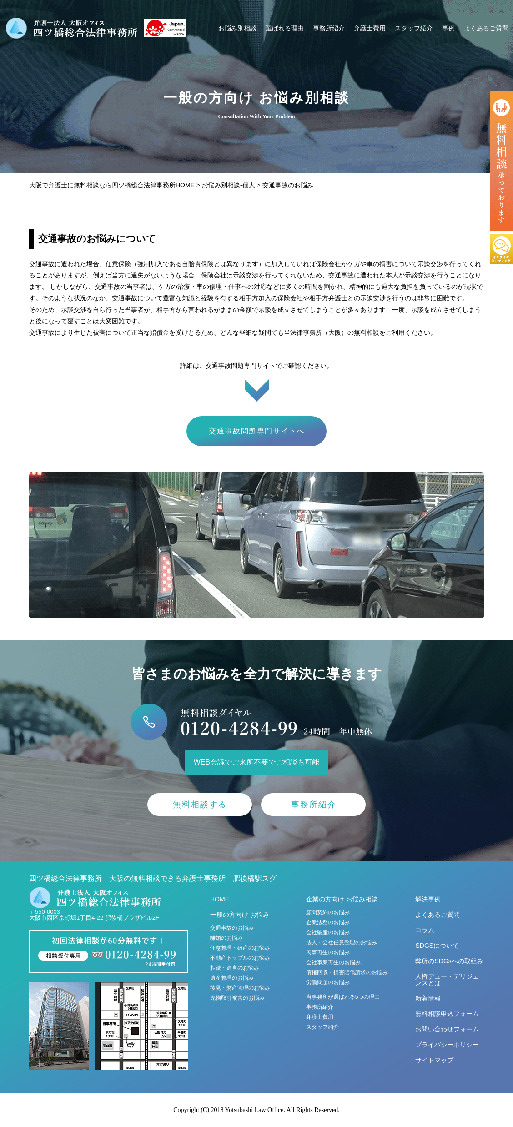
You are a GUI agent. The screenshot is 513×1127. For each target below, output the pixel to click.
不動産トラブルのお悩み (240, 958)
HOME (219, 899)
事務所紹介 (329, 28)
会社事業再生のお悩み (333, 962)
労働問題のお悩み (328, 982)
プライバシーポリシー (447, 1044)
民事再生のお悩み (328, 952)
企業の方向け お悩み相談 (342, 899)
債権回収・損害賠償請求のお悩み (347, 972)
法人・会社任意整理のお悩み (341, 942)
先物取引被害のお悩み (237, 998)
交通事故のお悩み (232, 928)
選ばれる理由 (285, 28)
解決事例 (428, 899)
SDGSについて (437, 945)
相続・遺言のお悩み (234, 968)
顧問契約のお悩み (328, 912)
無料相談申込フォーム (447, 1014)
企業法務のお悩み (328, 922)
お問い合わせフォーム (447, 1029)
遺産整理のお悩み (232, 978)
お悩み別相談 (237, 28)
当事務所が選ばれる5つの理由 (343, 997)
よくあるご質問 (486, 28)
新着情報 (428, 998)
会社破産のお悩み (328, 932)
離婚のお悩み (226, 938)
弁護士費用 (370, 28)
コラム (424, 930)
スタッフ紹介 (414, 28)
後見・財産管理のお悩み (240, 988)
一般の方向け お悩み (239, 914)
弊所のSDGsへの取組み (449, 961)
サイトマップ (434, 1060)
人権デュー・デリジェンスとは (447, 979)
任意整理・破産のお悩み (240, 948)
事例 (448, 28)
